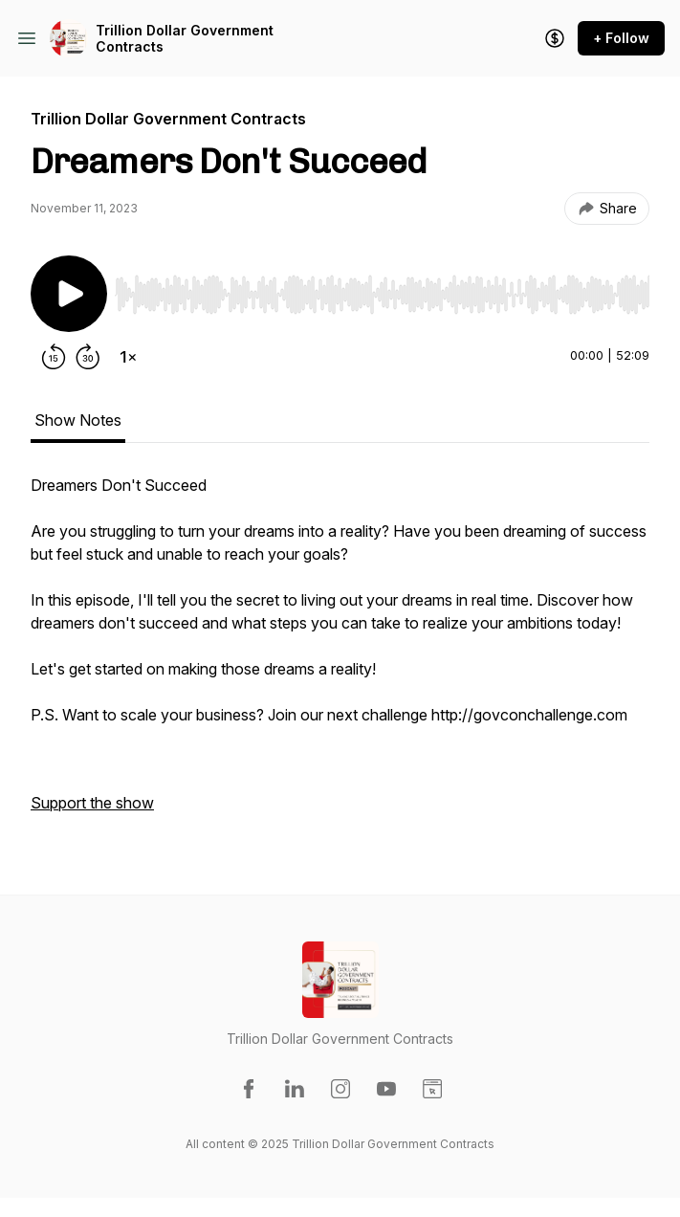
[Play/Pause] (69, 293)
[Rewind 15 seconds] (53, 356)
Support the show (92, 802)
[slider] (382, 295)
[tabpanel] (340, 653)
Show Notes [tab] (77, 420)
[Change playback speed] (128, 356)
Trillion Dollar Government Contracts (185, 38)
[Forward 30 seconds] (88, 356)
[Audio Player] (382, 289)
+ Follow (621, 38)
